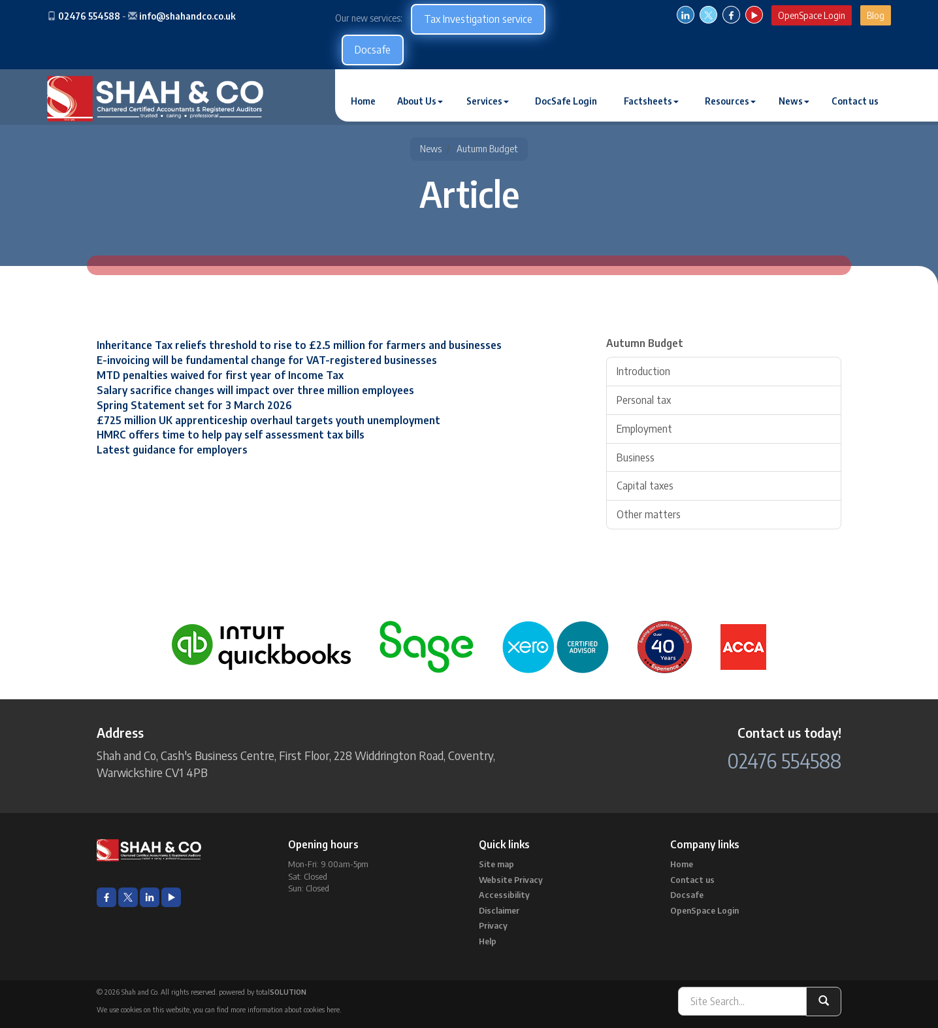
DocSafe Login (566, 101)
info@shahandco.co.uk (187, 16)
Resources (730, 101)
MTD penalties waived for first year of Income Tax (220, 375)
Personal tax (644, 399)
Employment (644, 428)
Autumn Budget (487, 148)
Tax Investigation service (478, 18)
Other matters (649, 514)
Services (487, 101)
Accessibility (504, 894)
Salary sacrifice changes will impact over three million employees (255, 390)
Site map (496, 864)
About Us (420, 101)
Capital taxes (645, 485)
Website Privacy (511, 879)
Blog (875, 15)
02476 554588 (89, 16)
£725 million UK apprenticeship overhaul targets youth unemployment (268, 420)
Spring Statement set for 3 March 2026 (194, 405)
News (794, 101)
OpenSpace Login (811, 15)
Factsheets (651, 101)
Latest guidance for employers (172, 449)
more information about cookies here (285, 1009)
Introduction (643, 371)
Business (636, 457)
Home (363, 101)
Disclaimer (499, 910)
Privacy (493, 925)
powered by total (262, 991)
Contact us (855, 101)
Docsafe (373, 49)
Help (487, 941)
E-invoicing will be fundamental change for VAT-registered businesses (267, 360)
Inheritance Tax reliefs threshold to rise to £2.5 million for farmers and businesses (299, 345)
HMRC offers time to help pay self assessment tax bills (230, 434)
